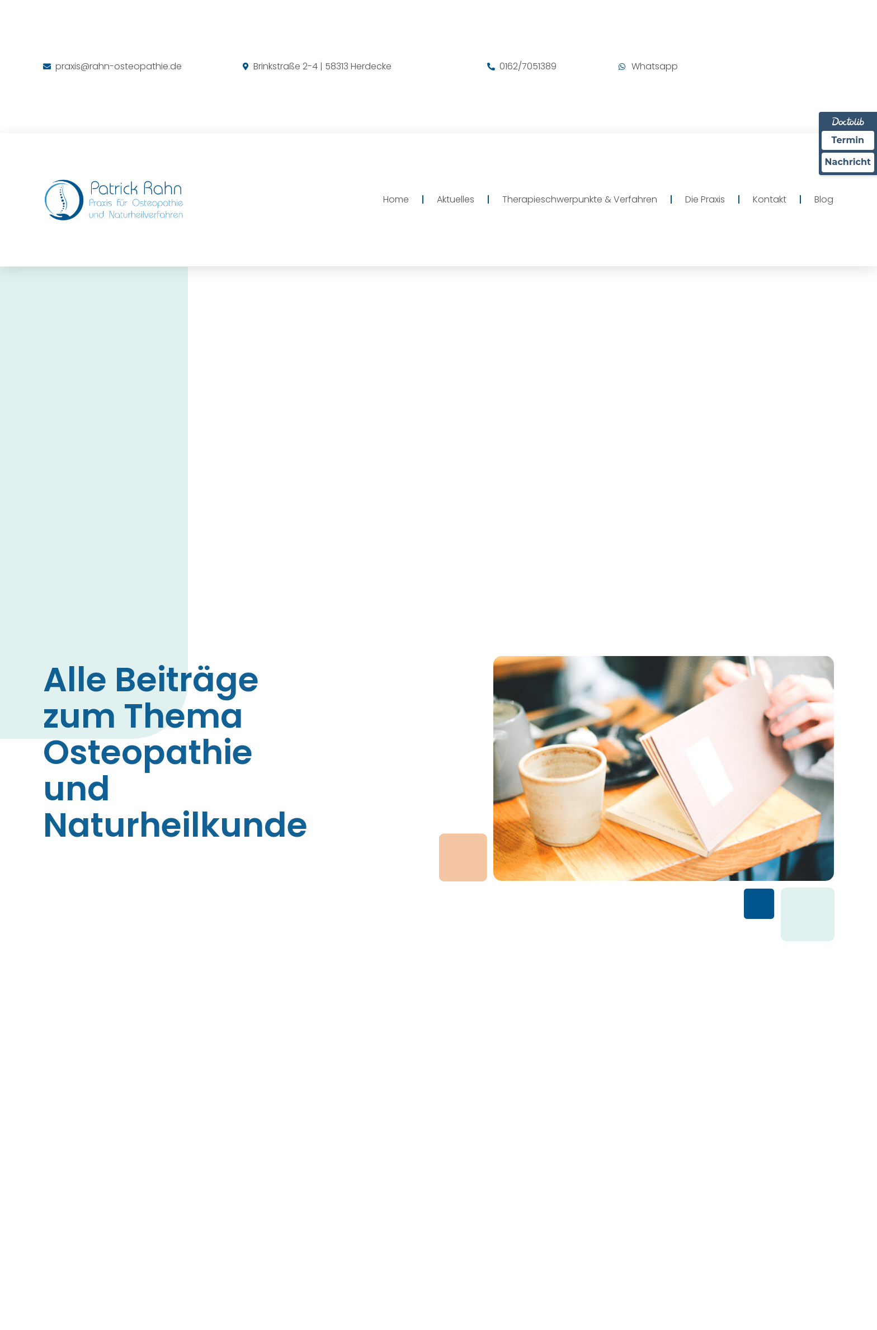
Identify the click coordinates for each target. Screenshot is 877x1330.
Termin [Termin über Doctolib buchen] (848, 140)
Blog (823, 199)
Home (396, 199)
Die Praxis (705, 199)
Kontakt (769, 199)
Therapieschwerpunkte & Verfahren (579, 199)
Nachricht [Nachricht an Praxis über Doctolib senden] (848, 162)
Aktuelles (455, 199)
